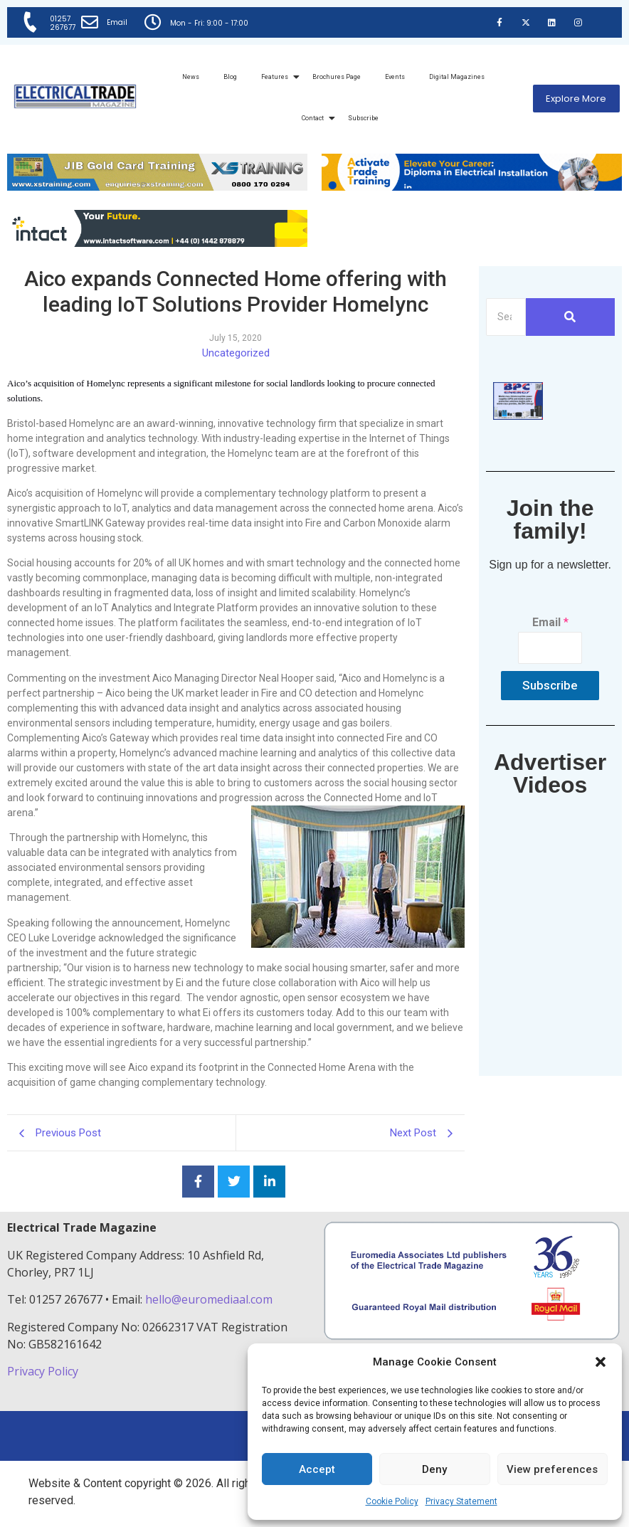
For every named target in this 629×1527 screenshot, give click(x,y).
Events (395, 76)
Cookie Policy (392, 1501)
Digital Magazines (457, 76)
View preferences (552, 1469)
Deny (434, 1469)
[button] (600, 1362)
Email (117, 22)
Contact (315, 118)
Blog (230, 76)
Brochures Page (336, 76)
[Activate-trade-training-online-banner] (472, 187)
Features (277, 77)
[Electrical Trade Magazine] (75, 96)
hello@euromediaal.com (209, 1299)
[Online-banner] (157, 243)
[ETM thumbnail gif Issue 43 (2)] (518, 416)
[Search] (506, 317)
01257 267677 (62, 23)
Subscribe (363, 118)
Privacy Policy (44, 1371)
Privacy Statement (461, 1501)
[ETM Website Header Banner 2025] (157, 187)
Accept (317, 1469)
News (190, 76)
